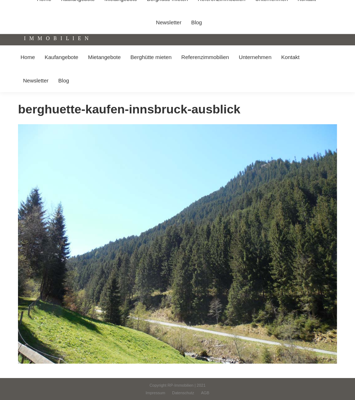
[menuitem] (27, 57)
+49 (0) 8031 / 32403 (114, 6)
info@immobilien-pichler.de (171, 6)
